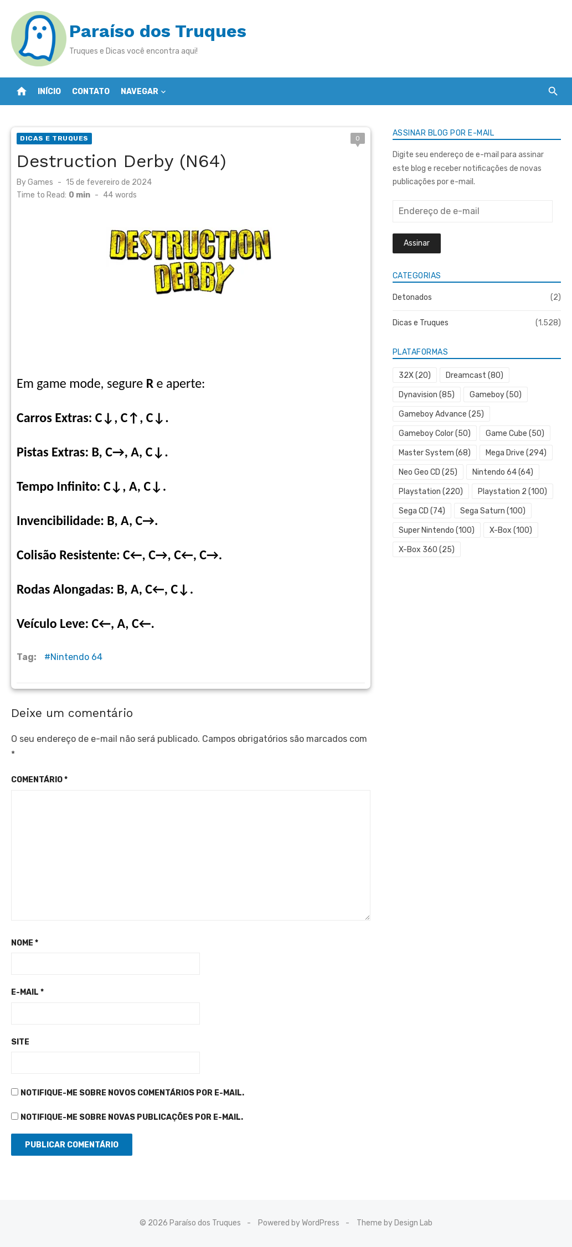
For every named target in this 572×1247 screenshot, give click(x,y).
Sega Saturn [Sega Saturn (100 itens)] (492, 511)
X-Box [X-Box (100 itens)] (510, 530)
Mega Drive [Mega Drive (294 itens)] (516, 453)
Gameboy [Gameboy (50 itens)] (496, 394)
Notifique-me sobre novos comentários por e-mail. (132, 1093)
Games (40, 182)
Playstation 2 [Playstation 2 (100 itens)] (512, 491)
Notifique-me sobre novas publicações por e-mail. (131, 1117)
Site (20, 1042)
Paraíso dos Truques (157, 30)
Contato (91, 91)
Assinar (417, 243)
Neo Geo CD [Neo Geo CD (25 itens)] (428, 472)
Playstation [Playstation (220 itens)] (431, 491)
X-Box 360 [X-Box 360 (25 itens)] (427, 549)
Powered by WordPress (298, 1223)
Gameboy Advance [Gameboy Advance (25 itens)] (441, 414)
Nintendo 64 (76, 657)
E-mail (27, 992)
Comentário (39, 779)
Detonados (412, 297)
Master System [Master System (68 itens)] (435, 453)
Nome (24, 943)
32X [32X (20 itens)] (415, 375)
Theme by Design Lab (394, 1223)
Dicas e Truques (54, 138)
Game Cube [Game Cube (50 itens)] (515, 433)
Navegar (139, 91)
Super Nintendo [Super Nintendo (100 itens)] (437, 530)
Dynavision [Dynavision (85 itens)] (427, 394)
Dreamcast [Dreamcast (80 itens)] (474, 375)
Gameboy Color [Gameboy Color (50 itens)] (435, 433)
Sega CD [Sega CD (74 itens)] (422, 511)
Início (49, 91)
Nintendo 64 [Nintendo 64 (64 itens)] (502, 472)
